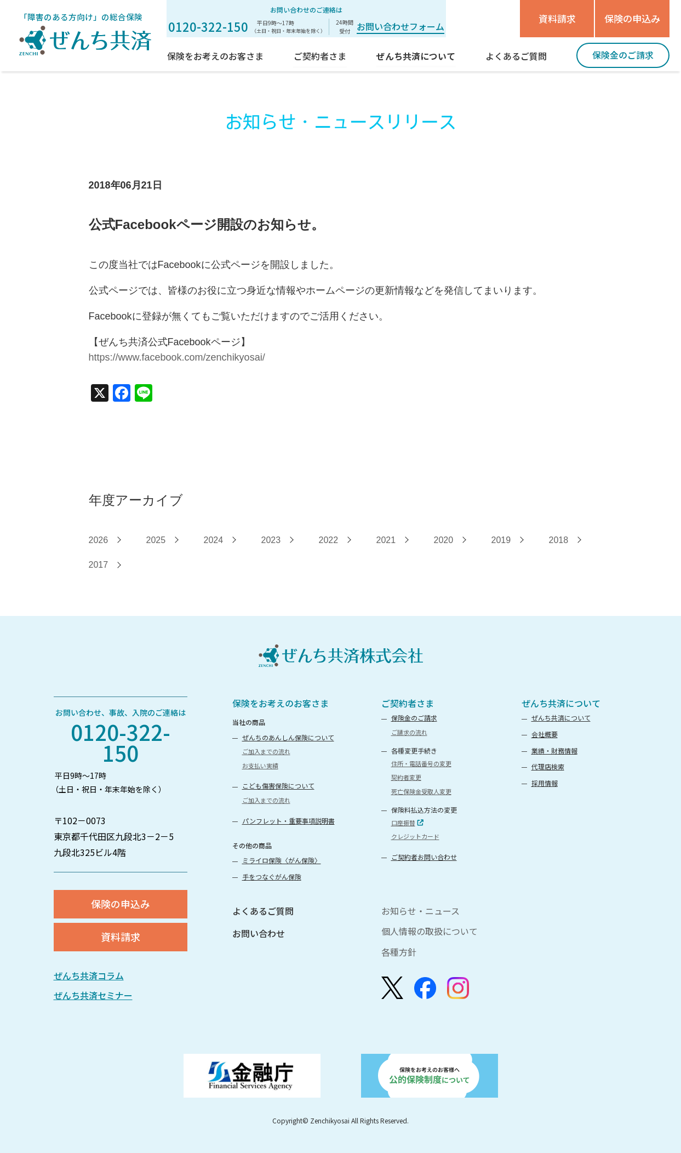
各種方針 (398, 951)
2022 (329, 540)
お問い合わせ (258, 933)
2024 (214, 540)
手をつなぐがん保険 (271, 876)
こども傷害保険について (278, 785)
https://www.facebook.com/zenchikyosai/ (177, 357)
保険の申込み (632, 18)
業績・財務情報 (554, 750)
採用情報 (544, 782)
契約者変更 (406, 777)
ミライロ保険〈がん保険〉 (281, 860)
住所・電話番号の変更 (421, 763)
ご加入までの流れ (266, 751)
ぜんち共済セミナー (93, 995)
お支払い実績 (260, 765)
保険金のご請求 (414, 717)
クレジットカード (415, 836)
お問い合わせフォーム (400, 26)
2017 (98, 564)
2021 (386, 540)
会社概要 (544, 734)
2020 (444, 540)
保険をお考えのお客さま (280, 703)
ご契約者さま (407, 703)
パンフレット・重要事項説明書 (288, 820)
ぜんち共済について (561, 703)
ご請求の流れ (409, 732)
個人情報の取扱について (429, 931)
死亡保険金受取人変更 (421, 791)
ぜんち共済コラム (89, 975)
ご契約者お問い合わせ (424, 856)
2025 (156, 540)
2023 (271, 540)
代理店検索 (547, 766)
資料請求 (557, 18)
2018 (559, 540)
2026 (98, 540)
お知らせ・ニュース (420, 910)
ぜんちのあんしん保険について (288, 737)
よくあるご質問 (263, 910)
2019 (501, 540)
